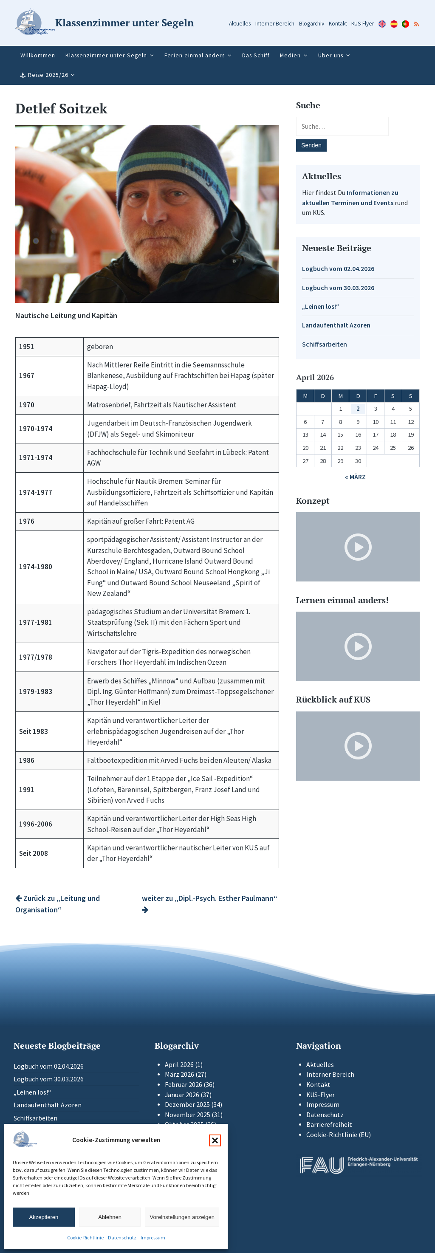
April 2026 (179, 1065)
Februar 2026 (183, 1085)
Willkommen (37, 55)
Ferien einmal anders (194, 55)
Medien (290, 55)
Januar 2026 (182, 1095)
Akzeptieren (44, 1217)
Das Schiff (256, 55)
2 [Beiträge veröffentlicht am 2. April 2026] (358, 408)
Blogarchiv (311, 23)
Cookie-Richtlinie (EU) (338, 1135)
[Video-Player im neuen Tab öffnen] (358, 546)
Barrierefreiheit (329, 1124)
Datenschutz (122, 1237)
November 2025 (187, 1115)
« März (355, 477)
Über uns (330, 55)
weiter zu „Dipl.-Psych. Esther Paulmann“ (209, 903)
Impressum (153, 1237)
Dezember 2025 (187, 1105)
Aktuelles (240, 23)
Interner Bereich (274, 23)
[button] (215, 1140)
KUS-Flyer (362, 23)
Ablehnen (109, 1217)
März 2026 (179, 1074)
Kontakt (338, 23)
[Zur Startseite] (104, 23)
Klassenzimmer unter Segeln (106, 55)
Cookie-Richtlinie (85, 1237)
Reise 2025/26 (48, 75)
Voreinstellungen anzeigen (182, 1217)
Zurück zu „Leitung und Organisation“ (57, 903)
